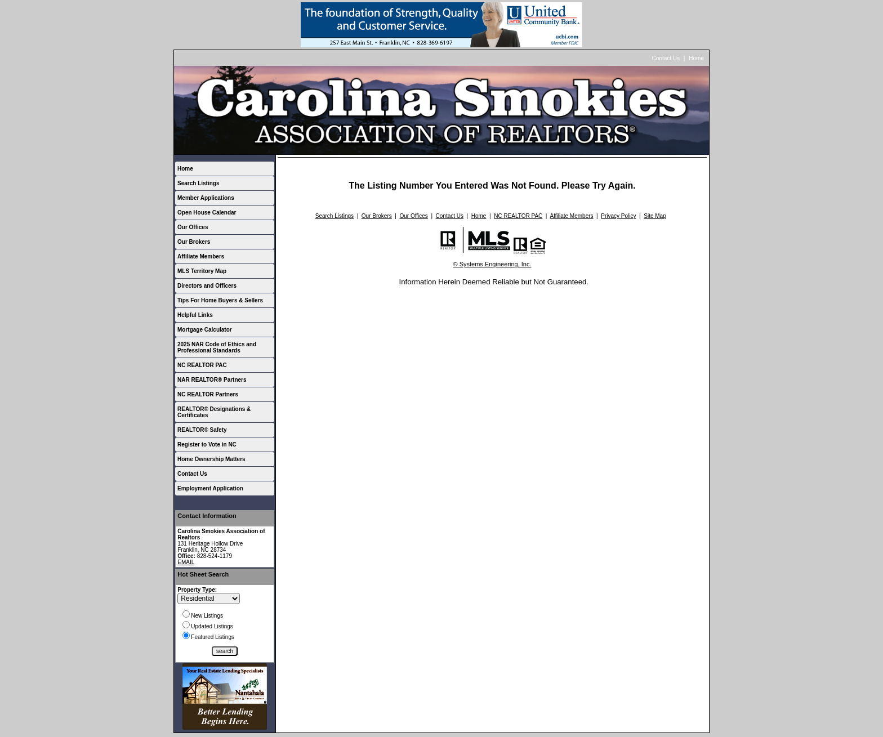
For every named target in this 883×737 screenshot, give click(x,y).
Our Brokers (193, 242)
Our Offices (192, 227)
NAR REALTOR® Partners (212, 380)
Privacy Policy (618, 216)
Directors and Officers (207, 286)
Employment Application (210, 488)
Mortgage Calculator (204, 330)
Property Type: (197, 590)
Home (696, 58)
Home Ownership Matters (211, 459)
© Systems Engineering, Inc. (492, 264)
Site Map (655, 216)
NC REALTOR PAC (202, 365)
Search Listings (198, 183)
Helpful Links (195, 315)
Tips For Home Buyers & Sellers (220, 300)
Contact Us (666, 58)
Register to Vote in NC (207, 444)
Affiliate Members (200, 256)
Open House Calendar (206, 212)
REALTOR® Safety (202, 430)
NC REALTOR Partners (207, 394)
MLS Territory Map (201, 271)
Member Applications (205, 198)
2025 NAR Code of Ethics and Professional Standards (216, 347)
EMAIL (185, 562)
